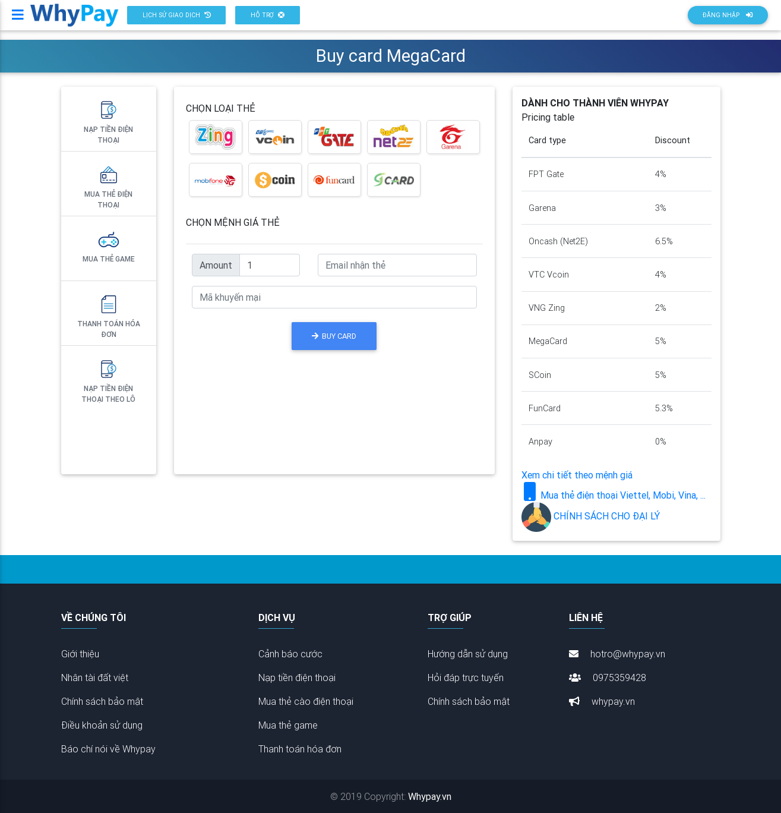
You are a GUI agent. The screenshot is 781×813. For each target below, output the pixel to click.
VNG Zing (547, 307)
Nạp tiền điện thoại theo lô (108, 380)
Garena (542, 208)
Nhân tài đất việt (94, 677)
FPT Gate (546, 174)
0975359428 (607, 677)
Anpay (540, 441)
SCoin (540, 375)
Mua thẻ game (288, 725)
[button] (176, 20)
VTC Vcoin (549, 274)
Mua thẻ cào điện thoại (305, 701)
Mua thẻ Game (109, 246)
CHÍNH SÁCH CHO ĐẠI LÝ (590, 516)
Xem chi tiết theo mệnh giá (577, 475)
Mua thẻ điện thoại (108, 186)
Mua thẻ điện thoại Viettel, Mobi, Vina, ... (613, 495)
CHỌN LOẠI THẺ (220, 108)
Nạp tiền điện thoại (108, 121)
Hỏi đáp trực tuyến (466, 677)
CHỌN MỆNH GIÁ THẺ (233, 222)
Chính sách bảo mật (102, 701)
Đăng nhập (727, 20)
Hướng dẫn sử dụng (468, 654)
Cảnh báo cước (290, 654)
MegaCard (548, 341)
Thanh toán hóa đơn (108, 316)
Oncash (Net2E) (558, 241)
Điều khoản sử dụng (102, 725)
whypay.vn (602, 701)
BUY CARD (334, 336)
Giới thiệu (80, 654)
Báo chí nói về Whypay (108, 749)
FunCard (545, 408)
